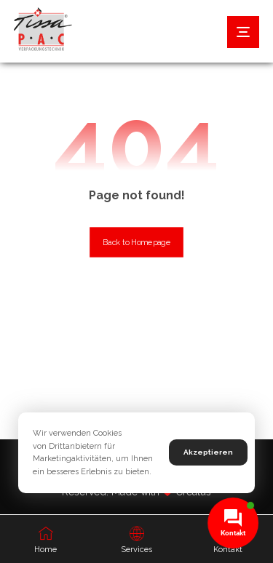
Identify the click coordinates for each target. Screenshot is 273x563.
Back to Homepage (136, 242)
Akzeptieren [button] (208, 452)
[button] (243, 32)
